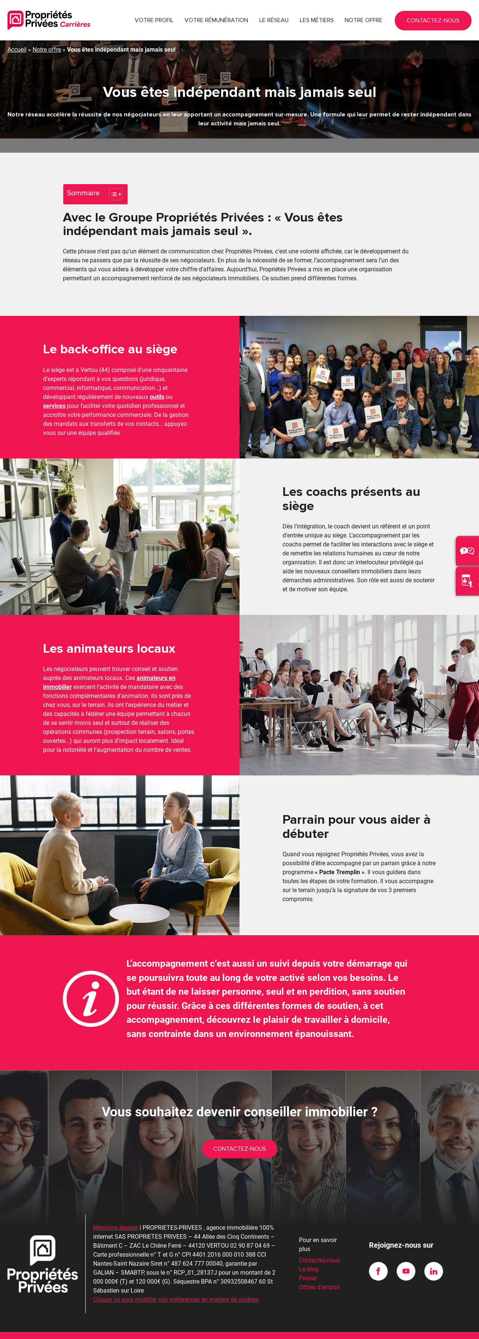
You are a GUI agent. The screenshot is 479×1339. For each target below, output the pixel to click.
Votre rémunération (216, 20)
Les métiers (317, 20)
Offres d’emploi (319, 1273)
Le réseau (274, 20)
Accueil (17, 49)
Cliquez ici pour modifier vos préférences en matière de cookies (176, 1285)
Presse (308, 1264)
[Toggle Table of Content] (111, 194)
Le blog (308, 1255)
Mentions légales (115, 1213)
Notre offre (363, 20)
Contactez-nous (456, 23)
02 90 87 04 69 (425, 20)
